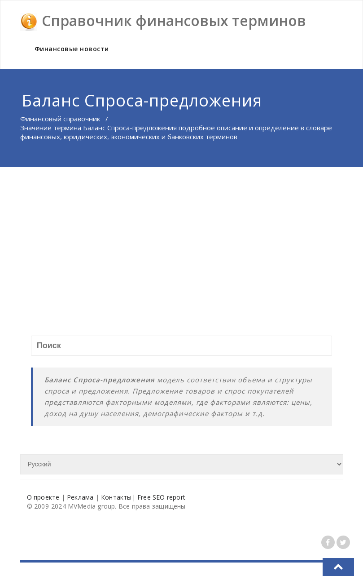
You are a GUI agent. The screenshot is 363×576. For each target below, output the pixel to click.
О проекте (43, 497)
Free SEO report (161, 497)
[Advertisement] (182, 234)
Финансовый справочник (60, 118)
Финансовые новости (72, 48)
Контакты (116, 497)
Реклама (80, 497)
